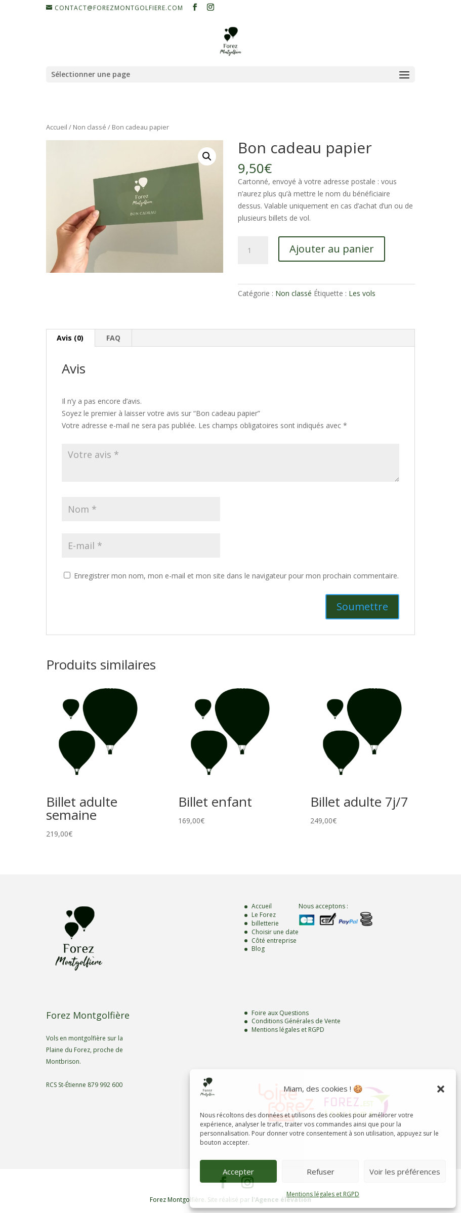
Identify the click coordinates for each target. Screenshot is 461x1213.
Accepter (238, 1171)
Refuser (320, 1171)
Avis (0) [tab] (70, 338)
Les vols (362, 293)
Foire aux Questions (280, 1013)
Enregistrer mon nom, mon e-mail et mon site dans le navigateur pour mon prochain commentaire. (236, 575)
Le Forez (264, 914)
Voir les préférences (404, 1171)
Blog (258, 948)
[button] (441, 1089)
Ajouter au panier (331, 249)
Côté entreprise (274, 940)
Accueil (56, 127)
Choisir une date (275, 932)
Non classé (89, 127)
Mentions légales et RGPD (322, 1194)
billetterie (265, 923)
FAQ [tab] (113, 338)
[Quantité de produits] (253, 250)
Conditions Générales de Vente (296, 1021)
